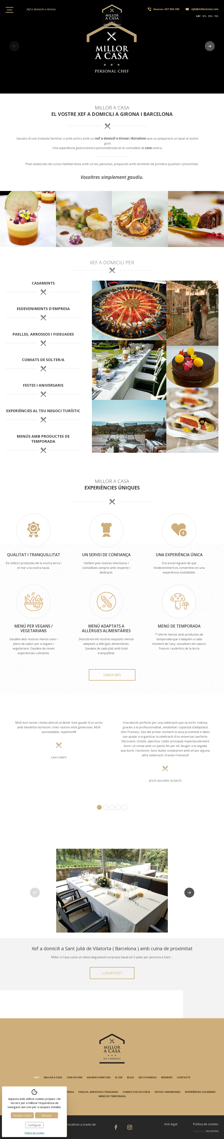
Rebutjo (46, 1115)
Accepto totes (22, 1115)
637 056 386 (171, 9)
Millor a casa (53, 1077)
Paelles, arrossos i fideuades (98, 1092)
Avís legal (170, 1124)
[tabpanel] (112, 752)
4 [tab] (118, 807)
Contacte (183, 1077)
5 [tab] (124, 807)
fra (216, 16)
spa (204, 16)
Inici (36, 1077)
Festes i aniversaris (167, 1092)
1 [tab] (99, 807)
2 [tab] (105, 807)
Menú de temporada (112, 1096)
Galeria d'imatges (99, 1077)
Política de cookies (205, 1124)
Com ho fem (74, 1077)
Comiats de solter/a (136, 1092)
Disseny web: (205, 1131)
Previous (14, 46)
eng (210, 16)
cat (198, 16)
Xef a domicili (147, 1077)
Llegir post (112, 973)
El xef (119, 1077)
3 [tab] (112, 807)
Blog (130, 1077)
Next (210, 46)
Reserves (166, 1077)
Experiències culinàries (200, 1092)
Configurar (34, 1125)
